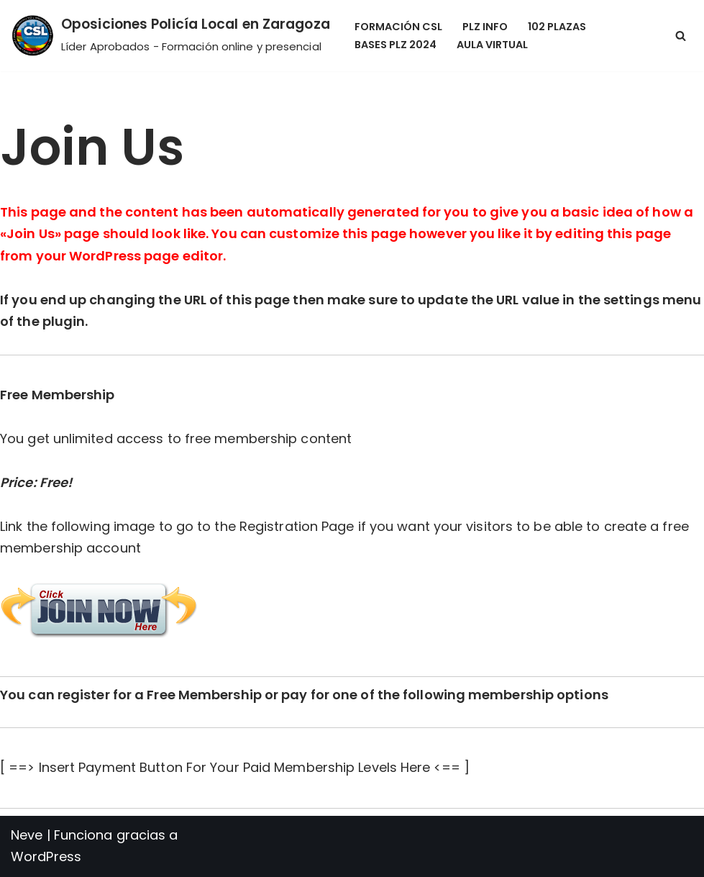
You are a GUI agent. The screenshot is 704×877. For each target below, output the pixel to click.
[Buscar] (680, 35)
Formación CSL (398, 26)
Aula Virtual (492, 44)
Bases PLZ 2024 (395, 44)
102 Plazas (557, 26)
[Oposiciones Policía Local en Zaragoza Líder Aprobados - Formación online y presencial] (170, 35)
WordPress (46, 856)
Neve (26, 835)
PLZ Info (485, 26)
